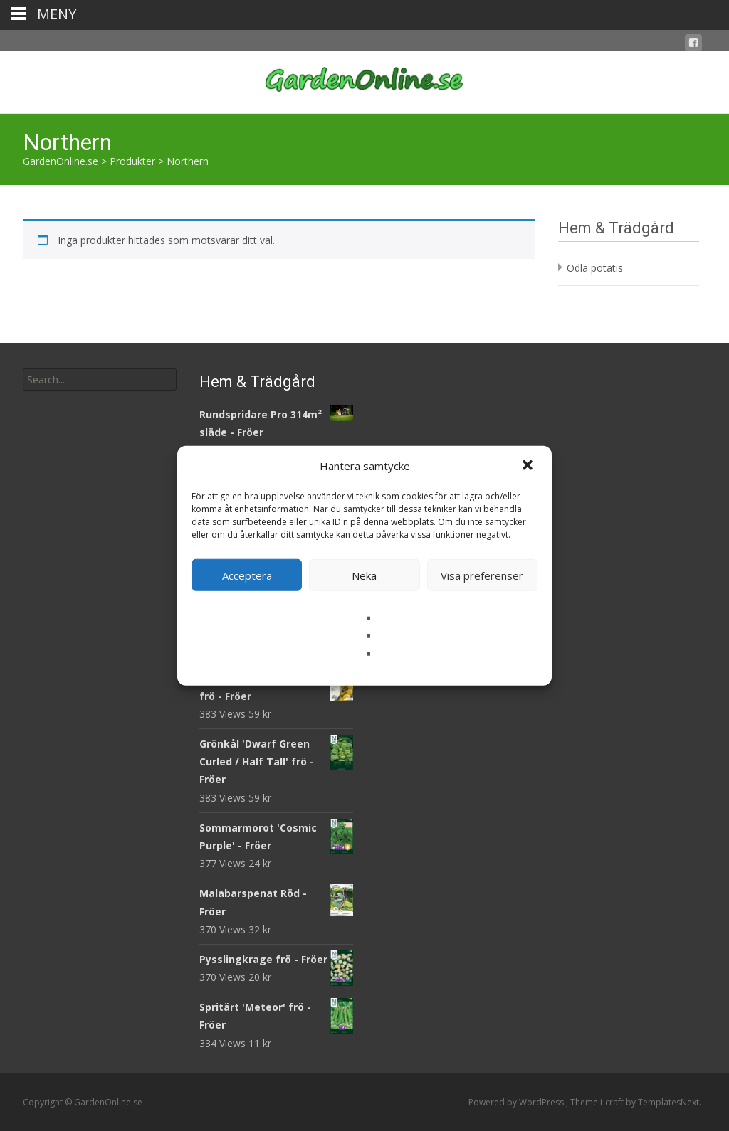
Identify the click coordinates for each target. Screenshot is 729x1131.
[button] (528, 465)
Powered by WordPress (517, 1102)
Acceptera (247, 575)
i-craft (613, 1102)
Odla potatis (595, 268)
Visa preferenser (482, 575)
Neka (364, 575)
